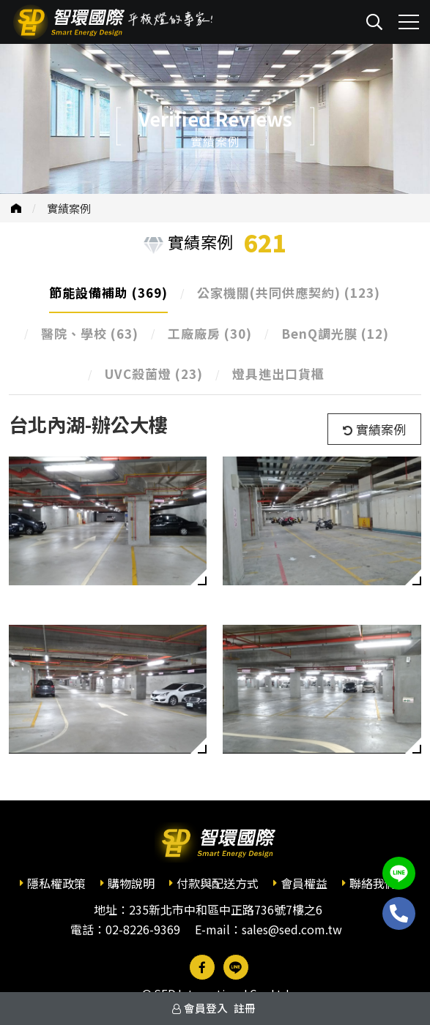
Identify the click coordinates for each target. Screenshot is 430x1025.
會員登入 (206, 1007)
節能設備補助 (108, 292)
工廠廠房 (210, 333)
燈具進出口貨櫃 (278, 373)
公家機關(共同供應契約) (288, 292)
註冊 (245, 1007)
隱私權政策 (56, 883)
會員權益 (304, 883)
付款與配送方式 (218, 883)
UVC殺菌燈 (154, 373)
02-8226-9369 (142, 929)
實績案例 (69, 208)
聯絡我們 (372, 883)
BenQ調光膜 (335, 333)
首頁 (16, 208)
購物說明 (131, 883)
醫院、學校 (89, 333)
